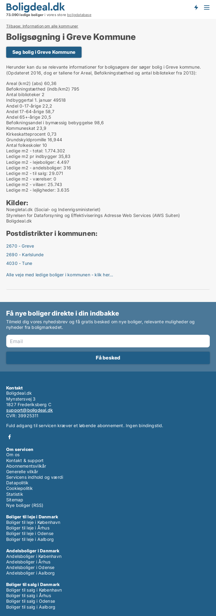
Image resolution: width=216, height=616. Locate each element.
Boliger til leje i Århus (27, 527)
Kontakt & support (25, 460)
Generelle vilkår (22, 471)
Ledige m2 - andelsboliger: (34, 167)
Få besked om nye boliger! (196, 7)
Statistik (14, 494)
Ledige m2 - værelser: (29, 178)
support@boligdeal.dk (29, 410)
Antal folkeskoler (23, 145)
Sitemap (14, 499)
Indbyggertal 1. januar (29, 100)
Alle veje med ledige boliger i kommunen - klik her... (59, 274)
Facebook (9, 437)
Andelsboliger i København (33, 556)
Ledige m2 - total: (25, 150)
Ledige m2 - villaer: (26, 184)
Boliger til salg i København (34, 590)
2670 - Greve (20, 246)
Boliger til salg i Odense (30, 601)
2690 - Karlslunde (25, 254)
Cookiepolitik (19, 488)
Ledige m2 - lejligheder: (31, 190)
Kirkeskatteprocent (26, 134)
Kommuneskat (20, 128)
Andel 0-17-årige (23, 105)
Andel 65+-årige (23, 117)
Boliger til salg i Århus (28, 595)
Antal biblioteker (23, 94)
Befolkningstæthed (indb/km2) (38, 88)
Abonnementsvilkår (26, 466)
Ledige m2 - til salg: (27, 173)
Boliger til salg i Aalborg (30, 607)
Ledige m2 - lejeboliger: (31, 162)
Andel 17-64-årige (25, 111)
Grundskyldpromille (26, 139)
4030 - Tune (19, 263)
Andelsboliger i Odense (30, 567)
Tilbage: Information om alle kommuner (42, 26)
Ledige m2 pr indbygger (31, 156)
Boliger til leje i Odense (29, 533)
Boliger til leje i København (33, 522)
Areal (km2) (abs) (24, 83)
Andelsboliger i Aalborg (30, 573)
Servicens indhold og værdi (34, 477)
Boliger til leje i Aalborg (30, 539)
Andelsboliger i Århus (28, 561)
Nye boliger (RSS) (24, 505)
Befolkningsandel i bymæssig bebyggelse (49, 122)
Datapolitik (17, 482)
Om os (12, 454)
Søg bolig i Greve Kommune (43, 52)
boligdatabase (79, 15)
